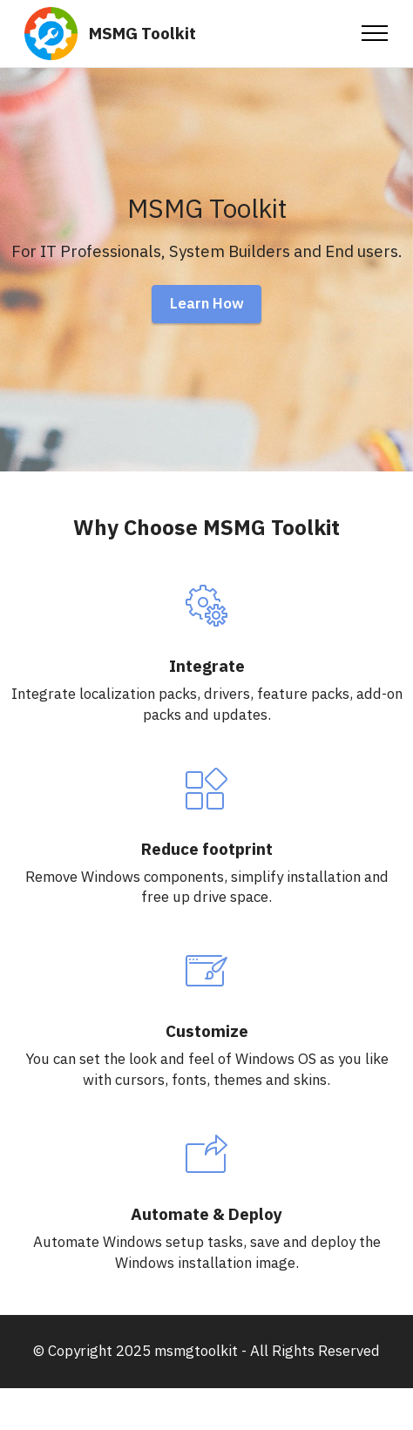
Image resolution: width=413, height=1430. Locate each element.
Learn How (207, 303)
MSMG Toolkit (142, 33)
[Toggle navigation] (375, 33)
